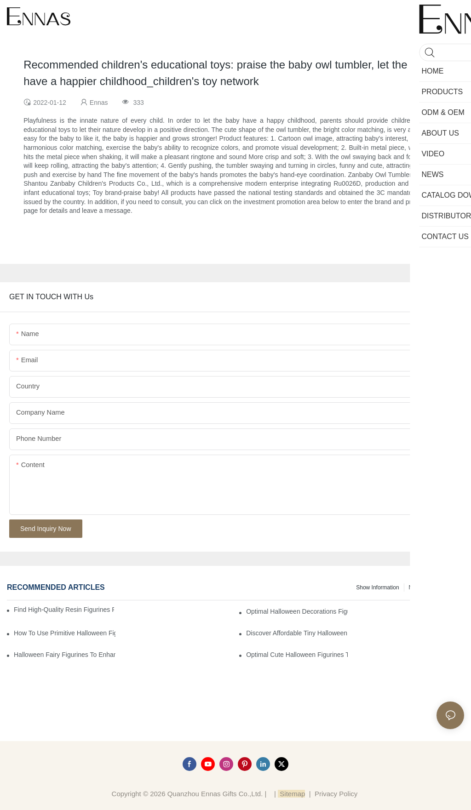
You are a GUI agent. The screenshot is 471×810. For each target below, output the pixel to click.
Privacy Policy (336, 794)
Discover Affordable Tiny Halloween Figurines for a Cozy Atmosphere (297, 633)
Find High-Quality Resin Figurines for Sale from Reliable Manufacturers (64, 609)
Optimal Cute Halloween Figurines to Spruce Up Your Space (297, 654)
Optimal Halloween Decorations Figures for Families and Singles (297, 611)
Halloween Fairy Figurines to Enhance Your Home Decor (64, 654)
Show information (377, 587)
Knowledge (446, 587)
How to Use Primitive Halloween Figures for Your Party (64, 633)
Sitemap (291, 794)
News (416, 587)
